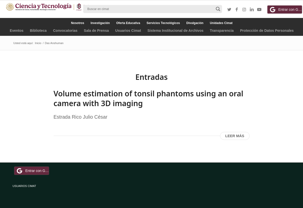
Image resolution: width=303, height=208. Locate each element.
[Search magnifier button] (218, 9)
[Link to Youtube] (259, 10)
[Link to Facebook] (237, 10)
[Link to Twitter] (229, 10)
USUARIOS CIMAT (24, 185)
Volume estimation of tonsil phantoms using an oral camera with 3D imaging (148, 98)
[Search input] (150, 9)
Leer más (234, 136)
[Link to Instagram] (244, 10)
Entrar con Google (285, 10)
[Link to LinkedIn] (252, 10)
